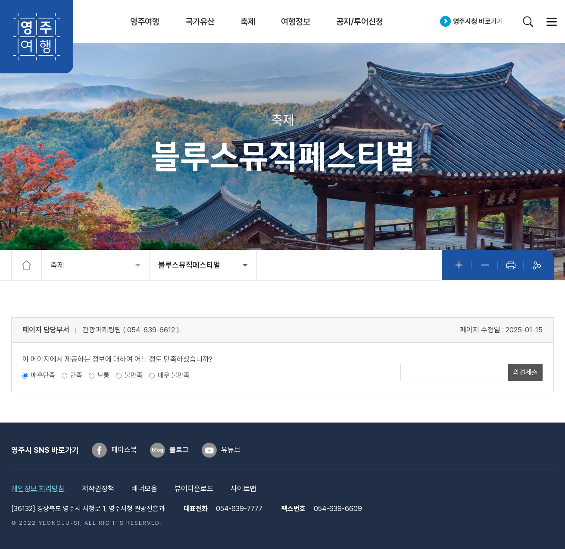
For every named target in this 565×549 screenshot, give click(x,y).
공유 (536, 265)
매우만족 (43, 375)
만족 (76, 375)
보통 (103, 375)
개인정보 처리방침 (38, 488)
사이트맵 (551, 21)
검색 (528, 21)
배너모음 (144, 488)
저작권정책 (98, 488)
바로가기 (478, 21)
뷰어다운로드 (194, 488)
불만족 (134, 375)
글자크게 (459, 265)
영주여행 (36, 36)
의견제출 (525, 372)
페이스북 (124, 449)
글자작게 (485, 265)
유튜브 (230, 449)
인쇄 (511, 265)
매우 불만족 (174, 375)
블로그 (179, 449)
